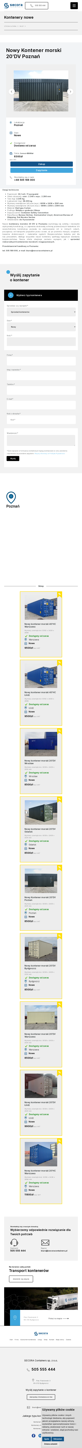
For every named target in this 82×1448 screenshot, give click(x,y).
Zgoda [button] (46, 1439)
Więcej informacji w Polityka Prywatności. (50, 453)
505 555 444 (38, 5)
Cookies (68, 1339)
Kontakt (51, 1339)
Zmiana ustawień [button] (50, 1444)
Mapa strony (60, 1339)
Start (11, 1339)
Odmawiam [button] (57, 1439)
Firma (17, 1339)
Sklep (22, 26)
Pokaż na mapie (59, 1318)
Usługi (40, 1339)
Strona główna (10, 26)
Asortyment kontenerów (28, 1339)
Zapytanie (41, 170)
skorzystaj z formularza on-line (41, 1397)
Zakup (41, 164)
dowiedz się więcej (21, 1279)
